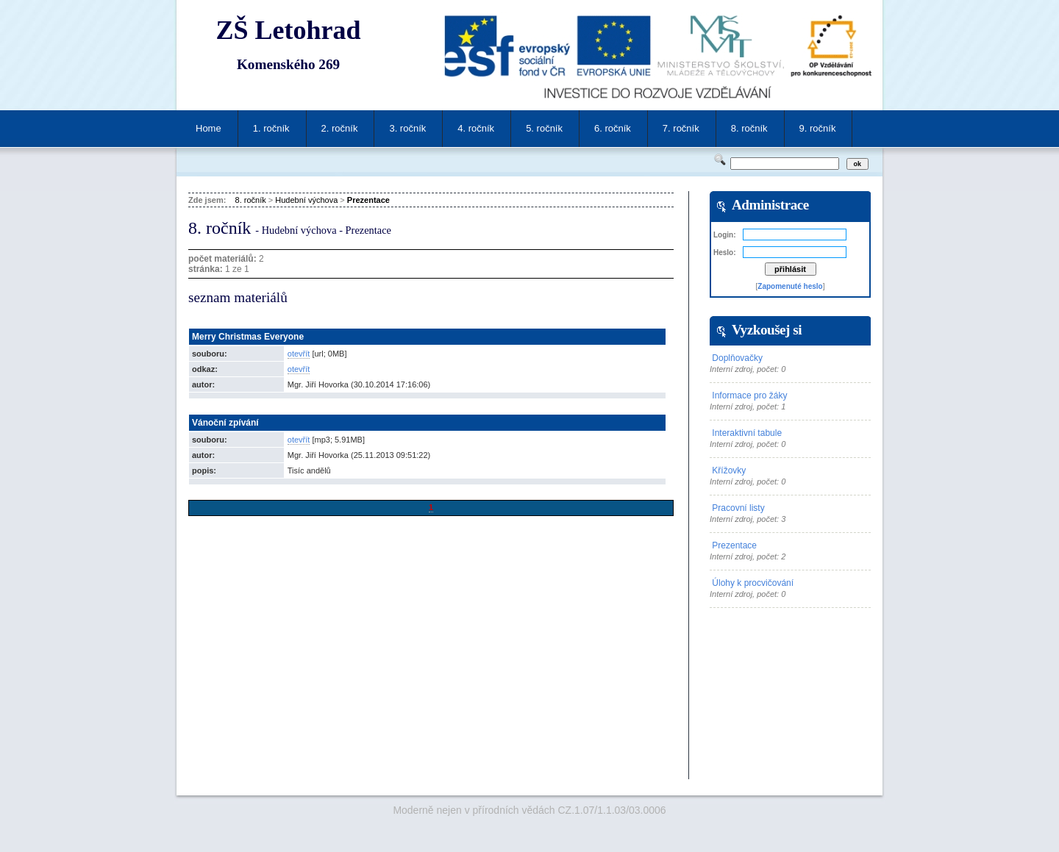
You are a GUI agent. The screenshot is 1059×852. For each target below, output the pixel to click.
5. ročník (544, 128)
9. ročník (817, 128)
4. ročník (475, 128)
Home (208, 128)
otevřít (299, 353)
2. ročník (339, 128)
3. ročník (407, 128)
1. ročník (271, 128)
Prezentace (368, 200)
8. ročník (749, 128)
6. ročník (612, 128)
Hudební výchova (306, 200)
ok (857, 164)
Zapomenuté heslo (789, 286)
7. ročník (681, 128)
